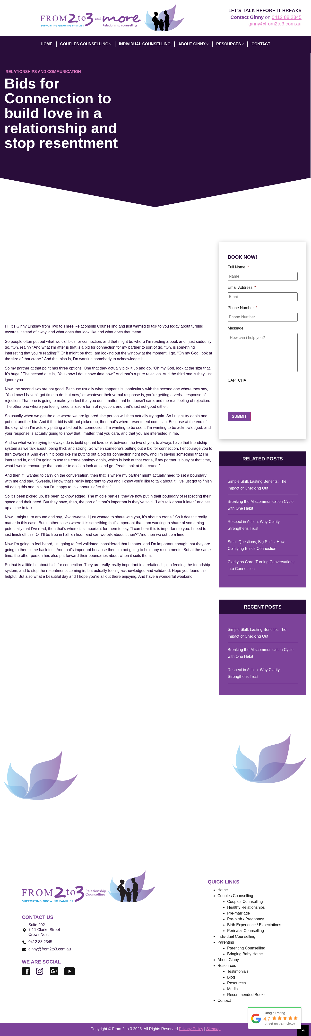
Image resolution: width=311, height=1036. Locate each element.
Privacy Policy (191, 1029)
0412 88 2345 (287, 17)
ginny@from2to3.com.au (275, 23)
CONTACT (260, 44)
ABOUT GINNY (193, 44)
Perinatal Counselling (245, 931)
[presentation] (265, 394)
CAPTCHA (237, 380)
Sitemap (213, 1029)
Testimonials (238, 971)
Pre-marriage (238, 913)
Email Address (242, 287)
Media (232, 989)
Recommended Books (246, 995)
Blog (231, 977)
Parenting (225, 942)
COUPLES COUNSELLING (85, 44)
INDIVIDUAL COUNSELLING (145, 44)
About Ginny (228, 960)
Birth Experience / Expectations (254, 925)
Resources (230, 44)
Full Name (238, 267)
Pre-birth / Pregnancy (245, 919)
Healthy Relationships (246, 907)
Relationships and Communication (43, 72)
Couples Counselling (245, 901)
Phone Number (242, 308)
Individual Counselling (236, 936)
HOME (46, 44)
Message (235, 328)
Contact (224, 1000)
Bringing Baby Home (245, 954)
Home (222, 890)
